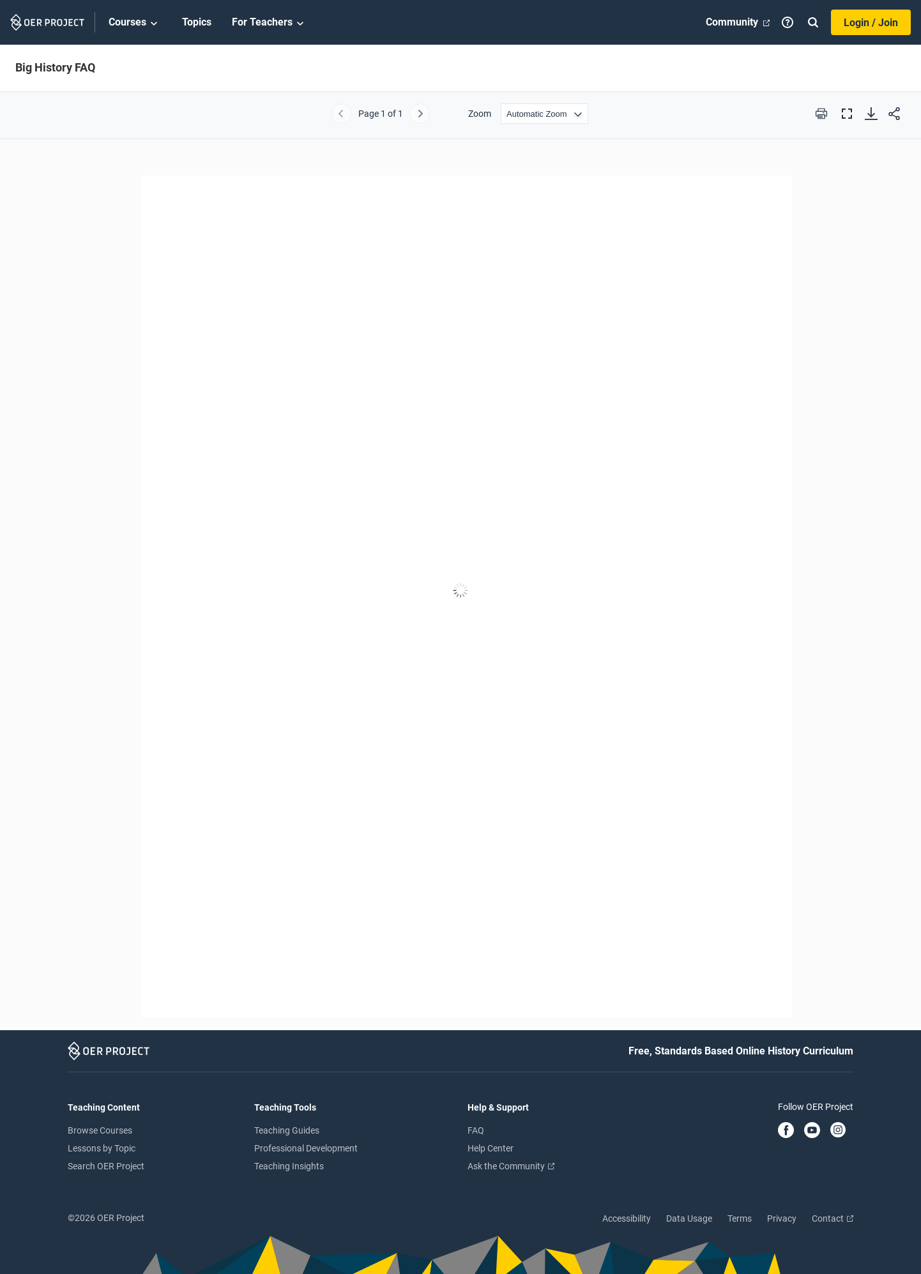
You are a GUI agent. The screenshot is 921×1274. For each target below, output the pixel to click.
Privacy (781, 1218)
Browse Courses (100, 1130)
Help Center (491, 1148)
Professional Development (306, 1148)
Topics (196, 22)
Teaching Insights (289, 1166)
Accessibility (626, 1218)
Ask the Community (511, 1166)
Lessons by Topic (101, 1148)
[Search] (813, 22)
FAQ (476, 1130)
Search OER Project (106, 1166)
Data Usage (689, 1218)
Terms (739, 1218)
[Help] (787, 22)
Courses (135, 23)
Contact (832, 1218)
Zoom (479, 114)
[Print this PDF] (821, 113)
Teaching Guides (286, 1130)
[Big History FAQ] (460, 591)
